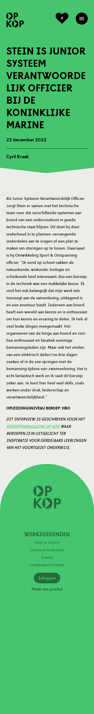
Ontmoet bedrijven (47, 551)
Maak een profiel (47, 590)
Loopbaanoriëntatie (47, 566)
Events (47, 558)
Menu (81, 18)
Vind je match (47, 543)
